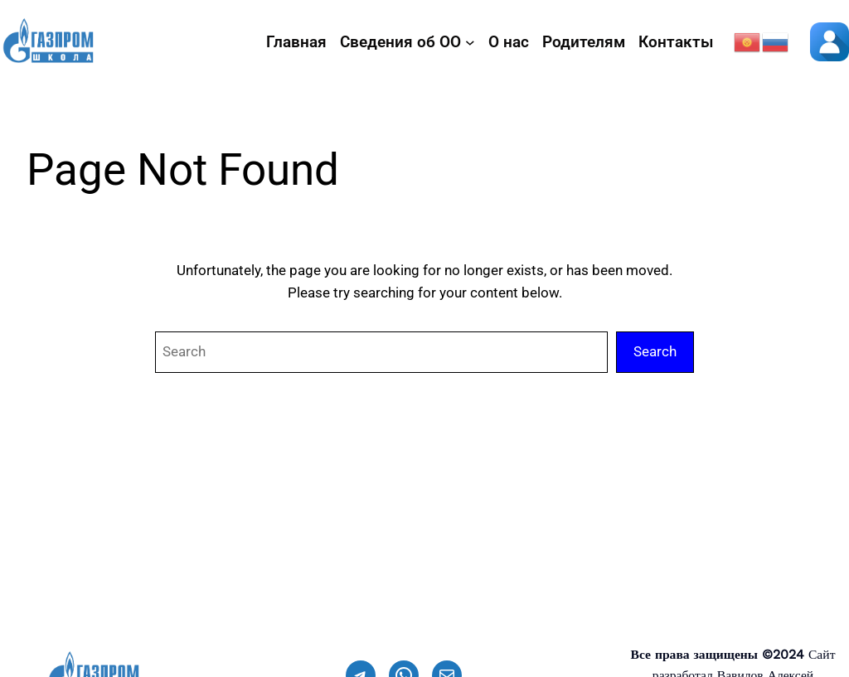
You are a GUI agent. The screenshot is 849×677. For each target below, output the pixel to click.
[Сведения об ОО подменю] (470, 42)
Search (655, 351)
